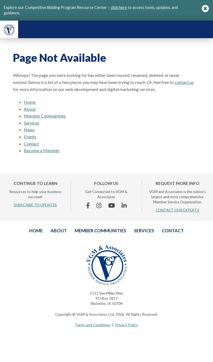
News (29, 129)
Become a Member (42, 150)
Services (31, 122)
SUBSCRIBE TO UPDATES (35, 205)
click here (119, 7)
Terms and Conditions (92, 325)
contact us (184, 82)
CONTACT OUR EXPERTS (177, 210)
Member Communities (45, 115)
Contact (31, 143)
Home (30, 102)
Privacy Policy (126, 325)
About (30, 109)
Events (30, 136)
